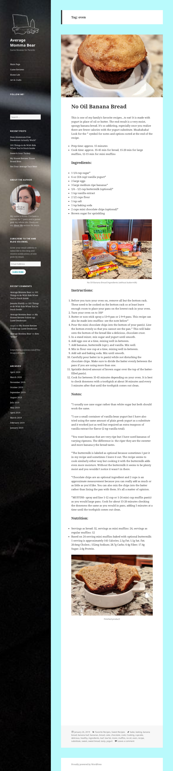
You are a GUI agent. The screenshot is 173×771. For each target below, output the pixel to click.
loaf (102, 738)
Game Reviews (17, 69)
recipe (141, 738)
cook (123, 735)
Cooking (130, 735)
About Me (18, 225)
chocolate (115, 735)
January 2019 (16, 427)
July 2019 (14, 402)
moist (114, 738)
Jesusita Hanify (17, 303)
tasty (103, 741)
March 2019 (16, 417)
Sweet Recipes (118, 732)
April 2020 (15, 372)
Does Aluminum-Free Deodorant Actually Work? (23, 139)
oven (134, 738)
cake (108, 735)
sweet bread (94, 741)
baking (139, 732)
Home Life (15, 74)
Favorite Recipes (102, 732)
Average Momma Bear (22, 42)
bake (132, 732)
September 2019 (18, 392)
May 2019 (15, 407)
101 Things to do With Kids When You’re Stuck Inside (23, 147)
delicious (75, 738)
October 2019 (16, 387)
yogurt (109, 741)
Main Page (15, 64)
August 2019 (16, 397)
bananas (94, 735)
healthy (84, 738)
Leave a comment (126, 741)
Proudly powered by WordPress (86, 764)
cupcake (139, 735)
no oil (128, 738)
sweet (84, 741)
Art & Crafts (15, 80)
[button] (25, 22)
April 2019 (15, 412)
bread (102, 735)
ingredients (94, 738)
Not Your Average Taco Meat (23, 166)
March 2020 (16, 377)
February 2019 (17, 422)
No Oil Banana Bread (99, 106)
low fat (108, 738)
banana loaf (83, 735)
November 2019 (17, 382)
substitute (76, 741)
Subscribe (18, 272)
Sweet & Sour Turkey (20, 153)
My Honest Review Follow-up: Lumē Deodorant (24, 317)
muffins (121, 738)
